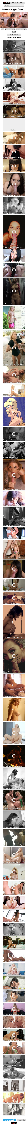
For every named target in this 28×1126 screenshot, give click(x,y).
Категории (14, 3)
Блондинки (12, 29)
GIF (3, 29)
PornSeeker (21, 1120)
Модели (21, 3)
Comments (14, 34)
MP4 (6, 29)
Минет (14, 31)
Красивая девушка (21, 29)
